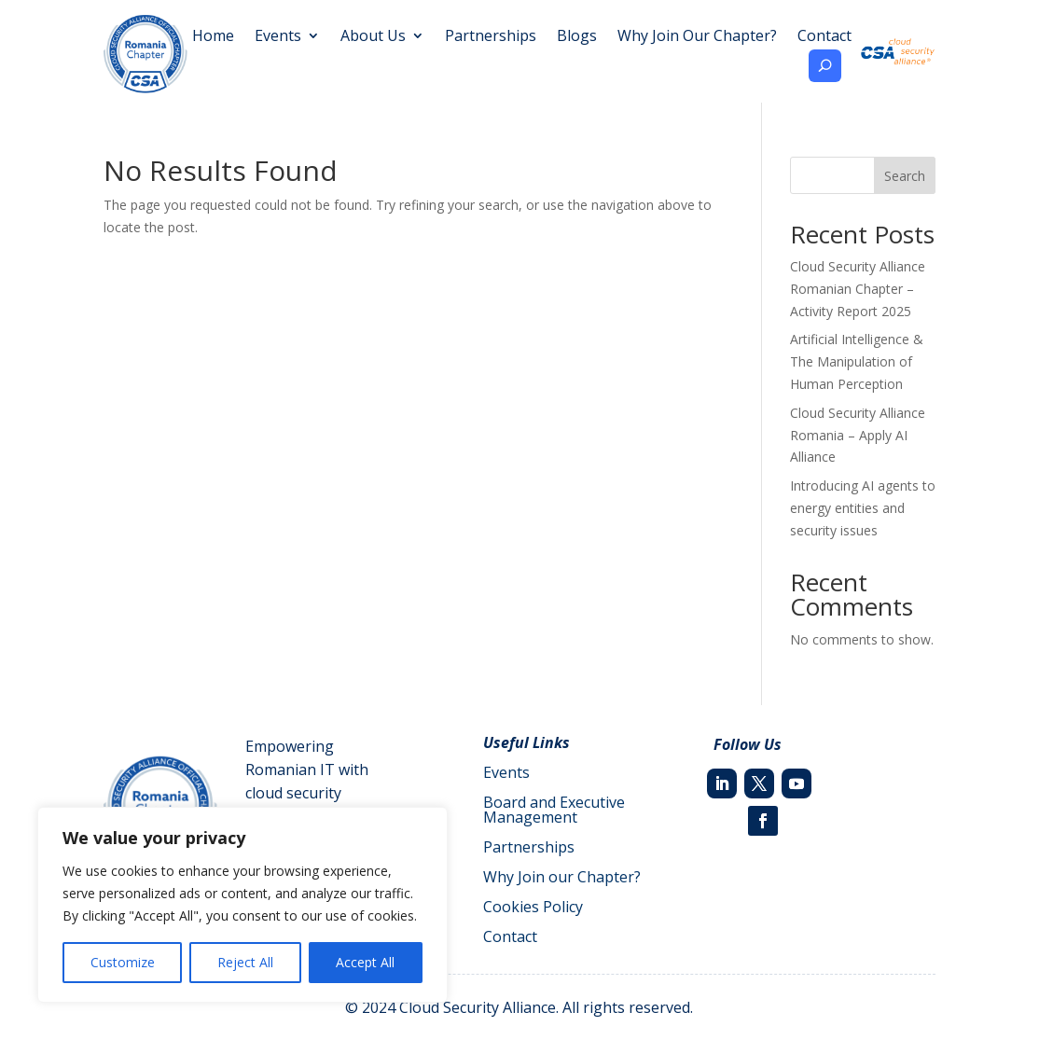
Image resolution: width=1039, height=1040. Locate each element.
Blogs (577, 37)
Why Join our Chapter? (562, 877)
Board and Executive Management (554, 809)
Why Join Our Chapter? (697, 37)
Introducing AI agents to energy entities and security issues (862, 508)
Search (904, 176)
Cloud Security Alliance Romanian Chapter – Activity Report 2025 (857, 288)
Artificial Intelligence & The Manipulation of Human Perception (856, 361)
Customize (122, 962)
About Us (373, 37)
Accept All (365, 962)
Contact (824, 37)
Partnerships (490, 37)
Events (278, 37)
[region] (242, 905)
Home (213, 37)
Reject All (245, 962)
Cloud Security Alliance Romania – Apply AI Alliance (857, 435)
